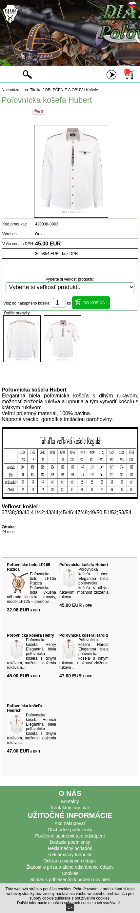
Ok (70, 907)
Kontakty (70, 801)
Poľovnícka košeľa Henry (30, 635)
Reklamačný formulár (69, 854)
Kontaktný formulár (70, 807)
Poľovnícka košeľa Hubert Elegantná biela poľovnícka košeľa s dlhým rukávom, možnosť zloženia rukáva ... (84, 583)
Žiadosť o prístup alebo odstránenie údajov (70, 867)
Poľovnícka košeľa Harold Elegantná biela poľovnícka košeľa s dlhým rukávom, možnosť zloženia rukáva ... (84, 654)
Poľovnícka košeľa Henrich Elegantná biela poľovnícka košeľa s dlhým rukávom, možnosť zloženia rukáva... (31, 729)
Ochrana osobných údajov (70, 860)
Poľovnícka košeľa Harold (83, 635)
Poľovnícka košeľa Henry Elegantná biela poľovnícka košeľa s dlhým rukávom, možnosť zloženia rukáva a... (31, 654)
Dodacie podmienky (70, 842)
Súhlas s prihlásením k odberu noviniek (70, 879)
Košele (92, 90)
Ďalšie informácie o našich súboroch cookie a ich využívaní (68, 903)
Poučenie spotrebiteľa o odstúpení (70, 836)
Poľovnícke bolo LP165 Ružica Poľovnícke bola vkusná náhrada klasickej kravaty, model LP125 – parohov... (31, 588)
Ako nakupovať (70, 823)
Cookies (70, 873)
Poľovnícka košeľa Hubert (83, 565)
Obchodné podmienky (70, 829)
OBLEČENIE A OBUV (64, 90)
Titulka (36, 90)
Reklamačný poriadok (70, 848)
